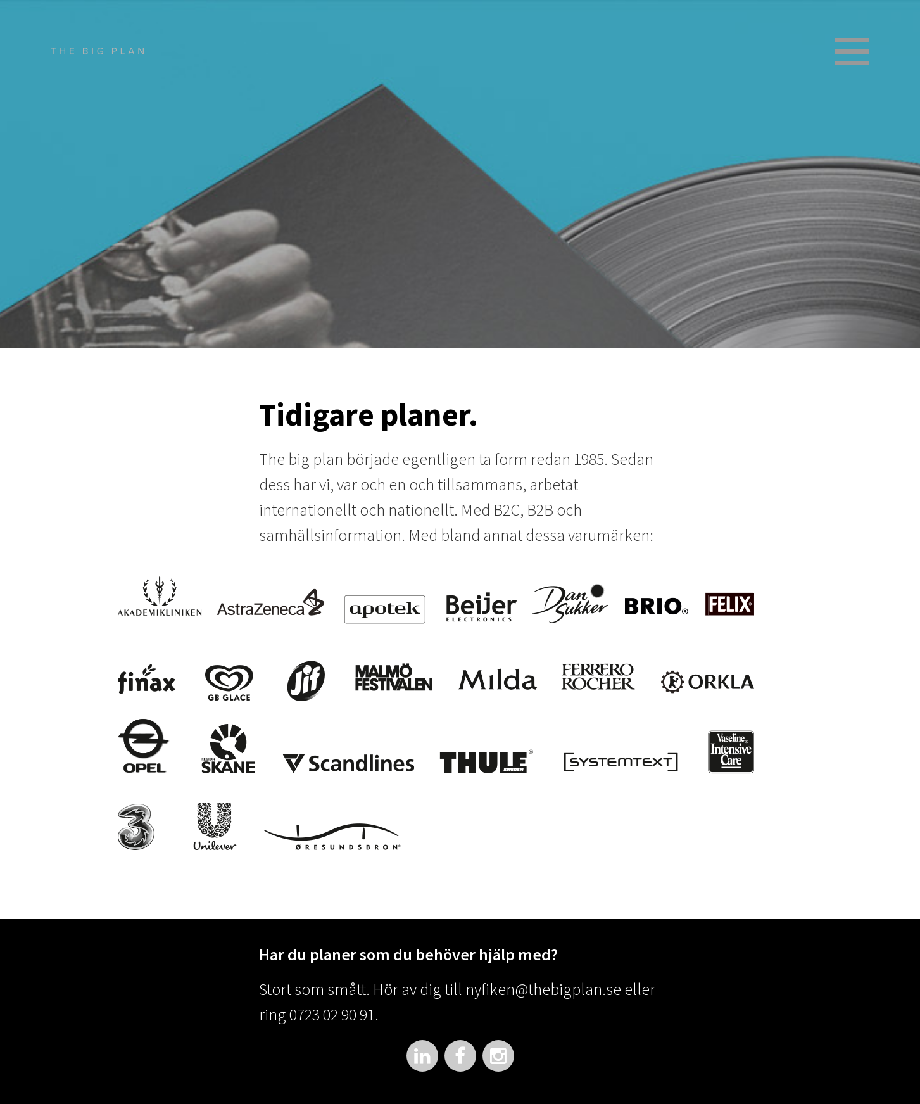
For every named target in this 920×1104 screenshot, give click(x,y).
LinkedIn (422, 1056)
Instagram (498, 1056)
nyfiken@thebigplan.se (543, 989)
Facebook (460, 1056)
